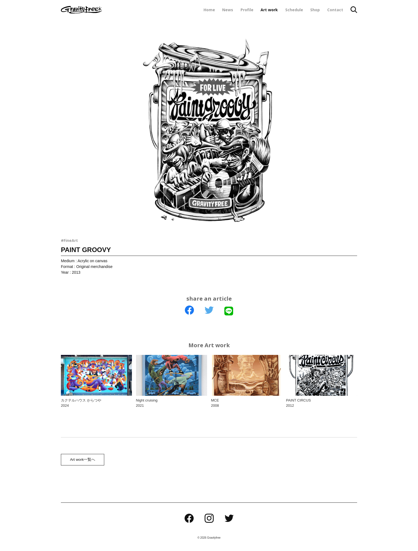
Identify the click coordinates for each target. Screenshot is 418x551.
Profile (247, 9)
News (227, 9)
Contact (335, 9)
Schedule (294, 9)
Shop (315, 9)
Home (209, 9)
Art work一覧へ (82, 460)
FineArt (71, 240)
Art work (269, 9)
